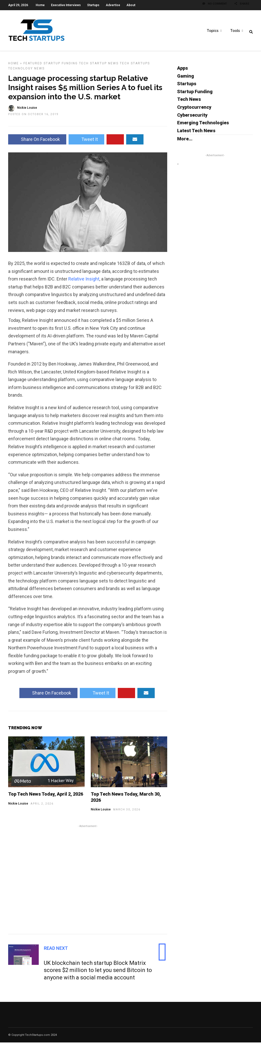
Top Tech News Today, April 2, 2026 (45, 796)
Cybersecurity (192, 117)
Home (40, 5)
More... (184, 141)
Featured (32, 66)
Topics (212, 31)
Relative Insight (83, 281)
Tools (235, 31)
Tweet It (86, 141)
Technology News (26, 71)
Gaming (185, 78)
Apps (182, 70)
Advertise (113, 5)
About (130, 5)
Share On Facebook (37, 141)
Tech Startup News (99, 66)
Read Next (56, 950)
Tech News (189, 101)
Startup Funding (61, 66)
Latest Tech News (196, 133)
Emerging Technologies (203, 125)
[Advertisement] (87, 881)
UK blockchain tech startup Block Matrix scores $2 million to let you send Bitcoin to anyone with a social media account (98, 972)
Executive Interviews (66, 5)
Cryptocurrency (194, 109)
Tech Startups (135, 66)
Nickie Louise (27, 110)
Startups (93, 5)
